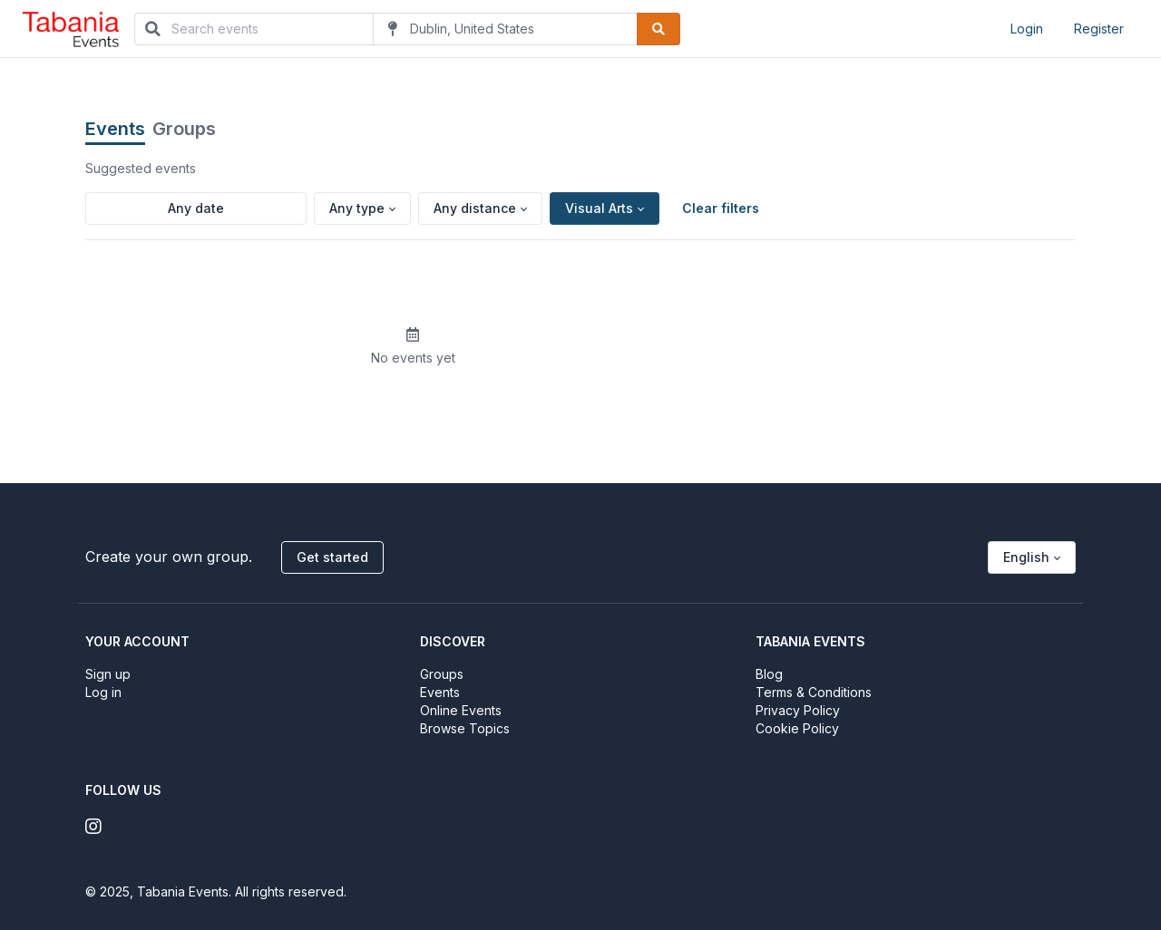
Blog (769, 674)
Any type (357, 208)
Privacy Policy (798, 710)
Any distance (475, 208)
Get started (332, 557)
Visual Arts (599, 208)
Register (1099, 28)
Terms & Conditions (814, 692)
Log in (103, 692)
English (1026, 557)
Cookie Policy (797, 728)
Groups (184, 129)
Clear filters (720, 208)
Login (1026, 28)
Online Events (461, 710)
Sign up (108, 674)
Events (115, 129)
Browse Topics (465, 728)
